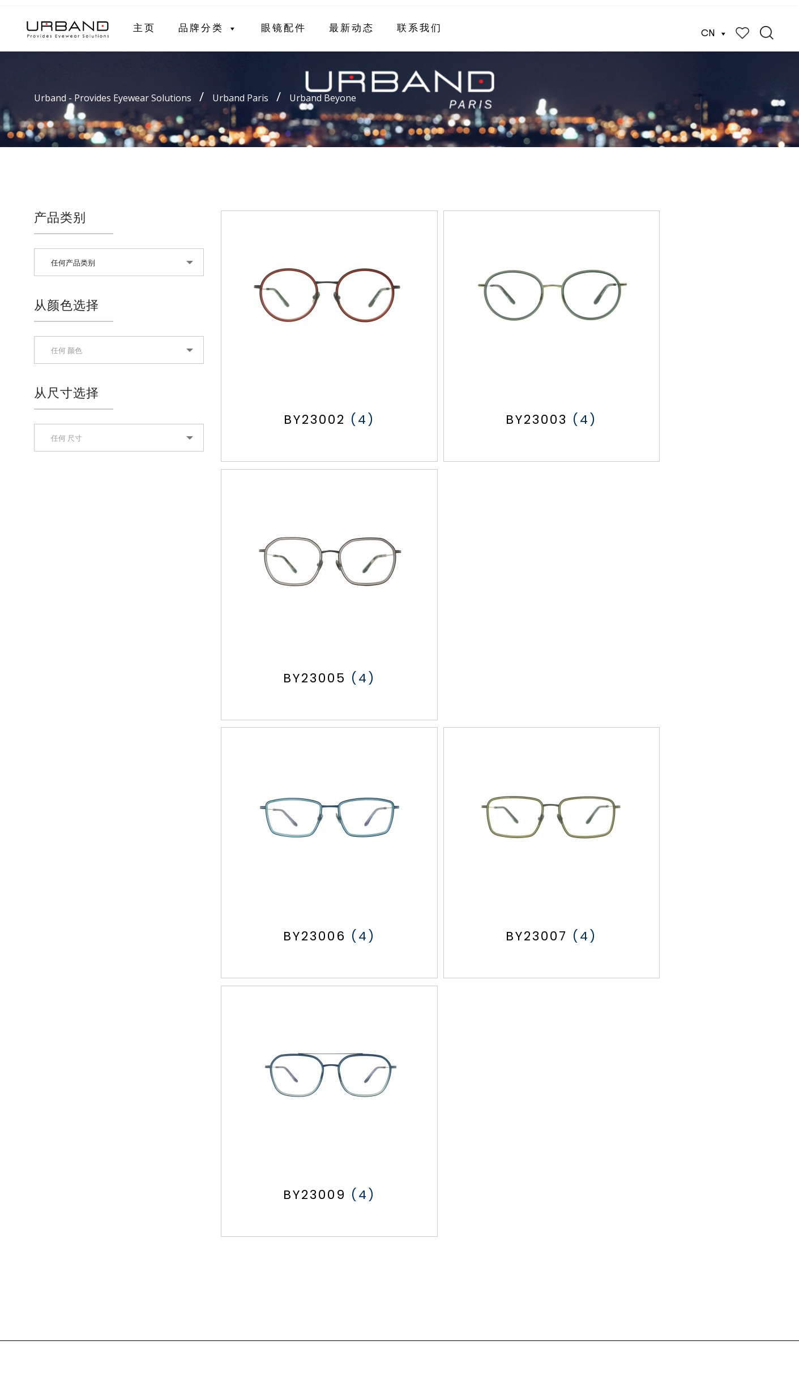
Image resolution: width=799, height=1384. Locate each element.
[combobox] (119, 262)
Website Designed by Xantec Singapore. (307, 1351)
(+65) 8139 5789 (514, 1160)
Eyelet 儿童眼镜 (354, 1129)
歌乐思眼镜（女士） (362, 1112)
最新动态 (351, 22)
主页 (144, 22)
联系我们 (419, 22)
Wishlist (742, 26)
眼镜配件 (283, 22)
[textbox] (119, 350)
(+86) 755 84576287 (522, 1293)
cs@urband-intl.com (518, 1174)
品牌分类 (208, 22)
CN (714, 27)
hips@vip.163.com (516, 1307)
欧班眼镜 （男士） (359, 1095)
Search (767, 26)
